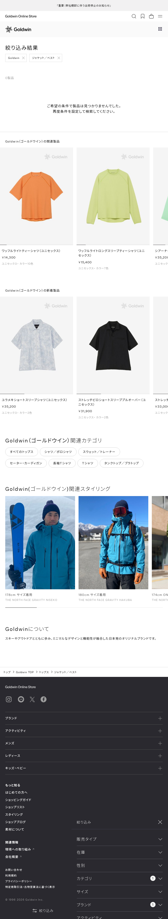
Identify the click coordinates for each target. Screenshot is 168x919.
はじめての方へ (16, 792)
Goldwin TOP (25, 672)
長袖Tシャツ (62, 465)
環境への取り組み (20, 849)
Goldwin (13, 58)
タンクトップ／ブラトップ (121, 465)
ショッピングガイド (18, 800)
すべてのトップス (21, 454)
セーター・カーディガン (26, 465)
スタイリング (14, 814)
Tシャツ (87, 465)
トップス (44, 672)
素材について (14, 829)
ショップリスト (15, 807)
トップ (7, 672)
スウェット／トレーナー (99, 454)
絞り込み (43, 910)
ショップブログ (15, 822)
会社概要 (13, 857)
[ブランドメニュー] (160, 29)
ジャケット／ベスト (43, 58)
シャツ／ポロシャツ (58, 454)
